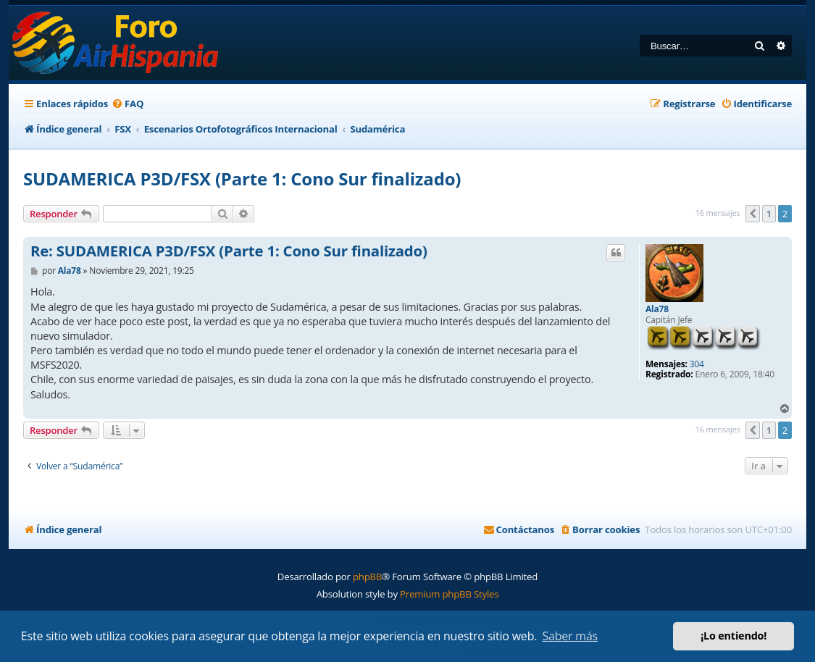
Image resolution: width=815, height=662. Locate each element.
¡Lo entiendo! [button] (733, 635)
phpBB (367, 576)
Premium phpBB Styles (449, 593)
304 (697, 364)
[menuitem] (127, 103)
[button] (752, 213)
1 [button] (769, 213)
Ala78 (657, 309)
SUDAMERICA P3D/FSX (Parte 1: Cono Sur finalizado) (242, 178)
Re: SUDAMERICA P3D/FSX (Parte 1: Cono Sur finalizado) (228, 251)
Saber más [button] (570, 636)
